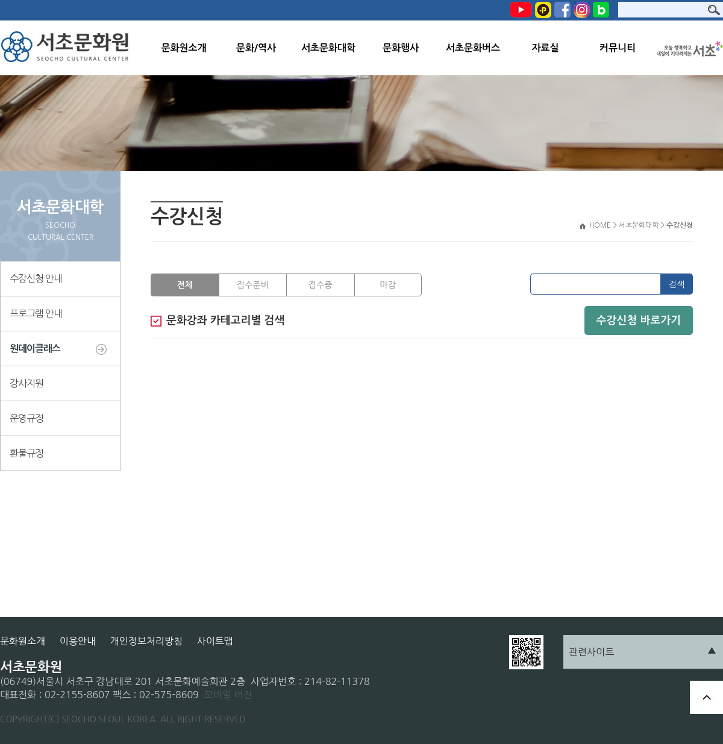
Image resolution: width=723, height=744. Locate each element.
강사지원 (26, 383)
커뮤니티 (617, 47)
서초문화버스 (473, 47)
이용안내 (78, 641)
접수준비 (253, 285)
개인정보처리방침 (146, 641)
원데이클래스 (35, 348)
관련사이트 (591, 652)
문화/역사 (256, 47)
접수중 (320, 285)
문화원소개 (183, 47)
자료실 (545, 47)
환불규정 (26, 453)
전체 (185, 285)
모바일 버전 (228, 694)
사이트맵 (215, 641)
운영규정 (26, 418)
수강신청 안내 (36, 278)
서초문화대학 (328, 47)
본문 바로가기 (0, 0)
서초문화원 (68, 47)
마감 (388, 285)
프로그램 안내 (36, 313)
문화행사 (401, 47)
